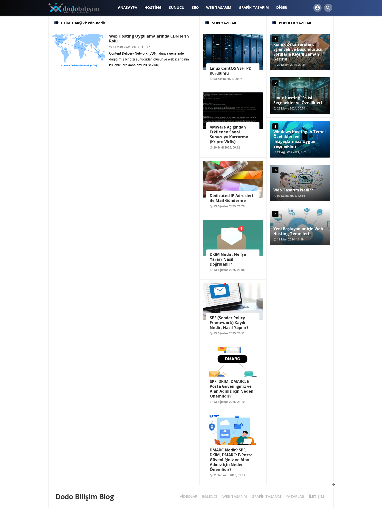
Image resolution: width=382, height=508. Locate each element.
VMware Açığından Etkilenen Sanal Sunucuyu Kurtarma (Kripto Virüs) (229, 134)
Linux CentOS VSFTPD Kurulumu (230, 71)
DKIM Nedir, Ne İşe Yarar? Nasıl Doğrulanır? (228, 259)
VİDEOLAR (188, 496)
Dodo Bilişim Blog (85, 496)
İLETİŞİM (316, 496)
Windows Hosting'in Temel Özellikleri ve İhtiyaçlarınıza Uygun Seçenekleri (299, 139)
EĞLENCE (210, 496)
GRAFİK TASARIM (266, 496)
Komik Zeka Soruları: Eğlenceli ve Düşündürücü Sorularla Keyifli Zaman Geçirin (297, 52)
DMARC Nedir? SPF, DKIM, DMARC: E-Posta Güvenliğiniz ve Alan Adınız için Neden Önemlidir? (231, 459)
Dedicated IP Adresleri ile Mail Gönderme (231, 198)
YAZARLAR (295, 496)
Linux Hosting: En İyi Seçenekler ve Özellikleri (297, 100)
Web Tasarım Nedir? (293, 190)
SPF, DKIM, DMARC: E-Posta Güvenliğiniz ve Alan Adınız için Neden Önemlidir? (231, 389)
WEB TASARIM (234, 496)
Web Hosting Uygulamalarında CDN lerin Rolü (149, 38)
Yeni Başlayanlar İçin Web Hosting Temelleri (298, 231)
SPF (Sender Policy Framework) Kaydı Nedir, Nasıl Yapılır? (229, 322)
